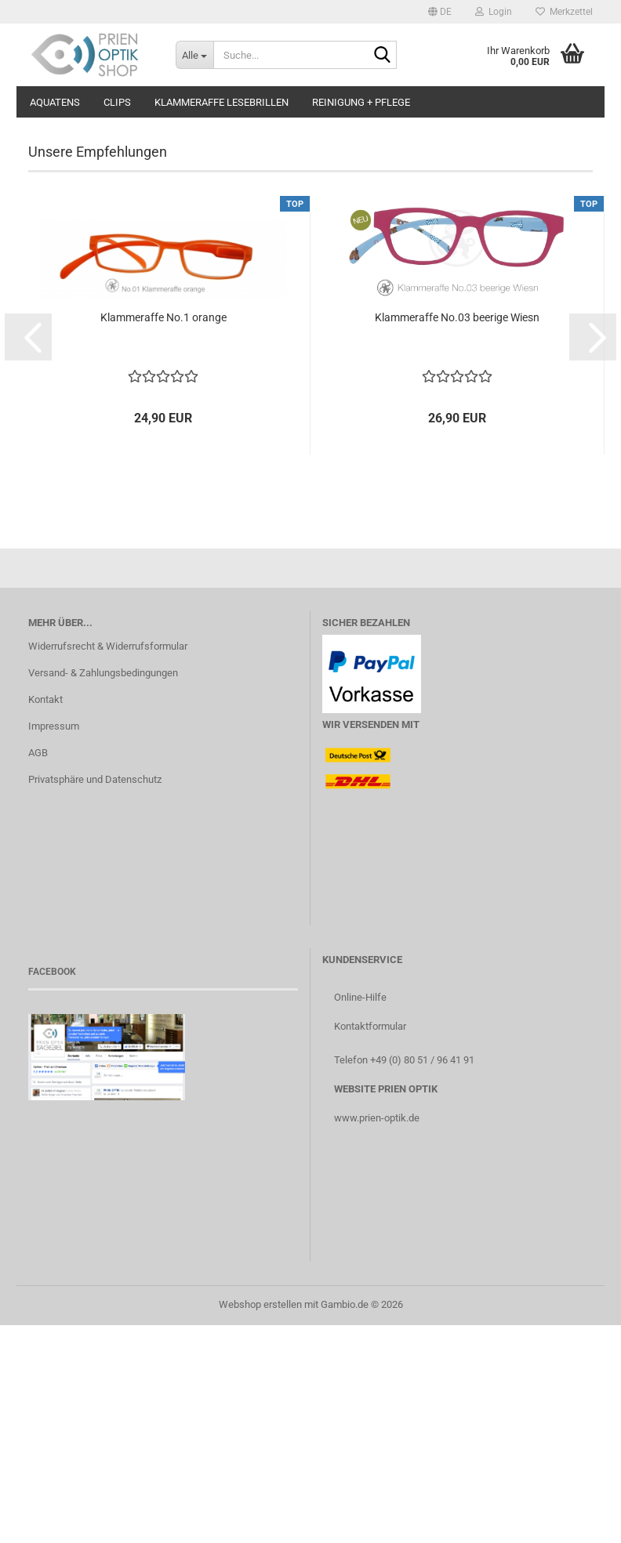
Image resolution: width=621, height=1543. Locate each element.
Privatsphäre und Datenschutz (95, 997)
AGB (38, 970)
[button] (439, 12)
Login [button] (493, 11)
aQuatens (55, 102)
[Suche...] (194, 55)
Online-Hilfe (360, 1215)
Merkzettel (564, 11)
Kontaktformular (370, 1244)
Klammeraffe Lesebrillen (221, 102)
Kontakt (45, 917)
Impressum (53, 944)
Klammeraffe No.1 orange (163, 535)
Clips (117, 102)
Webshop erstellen (260, 1522)
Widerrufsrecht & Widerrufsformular (107, 864)
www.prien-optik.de (376, 1336)
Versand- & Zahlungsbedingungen (103, 890)
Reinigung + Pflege (361, 102)
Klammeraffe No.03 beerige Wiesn (457, 535)
